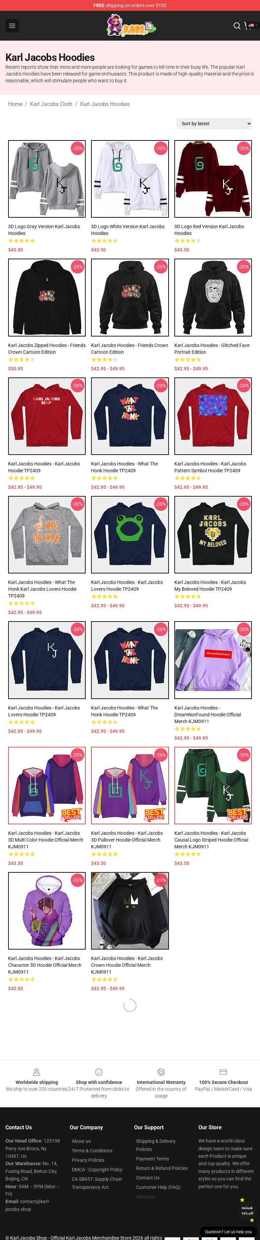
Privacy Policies (88, 1160)
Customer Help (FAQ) (158, 1187)
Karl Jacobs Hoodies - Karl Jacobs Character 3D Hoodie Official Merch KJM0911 (45, 965)
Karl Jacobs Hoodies (105, 104)
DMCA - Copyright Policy (97, 1169)
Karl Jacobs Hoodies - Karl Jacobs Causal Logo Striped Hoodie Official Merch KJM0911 (211, 839)
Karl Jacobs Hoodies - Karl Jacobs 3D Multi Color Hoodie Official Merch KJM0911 (45, 839)
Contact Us (147, 1177)
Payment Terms (152, 1158)
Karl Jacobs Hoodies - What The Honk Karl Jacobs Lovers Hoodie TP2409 (42, 589)
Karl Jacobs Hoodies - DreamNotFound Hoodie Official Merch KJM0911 (207, 714)
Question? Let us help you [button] (228, 1232)
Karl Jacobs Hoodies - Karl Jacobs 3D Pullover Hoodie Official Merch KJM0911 (127, 839)
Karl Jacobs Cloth (51, 104)
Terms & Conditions (92, 1150)
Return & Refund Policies (162, 1168)
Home (15, 104)
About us (81, 1141)
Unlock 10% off (247, 1210)
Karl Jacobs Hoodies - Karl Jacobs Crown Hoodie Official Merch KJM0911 (127, 965)
